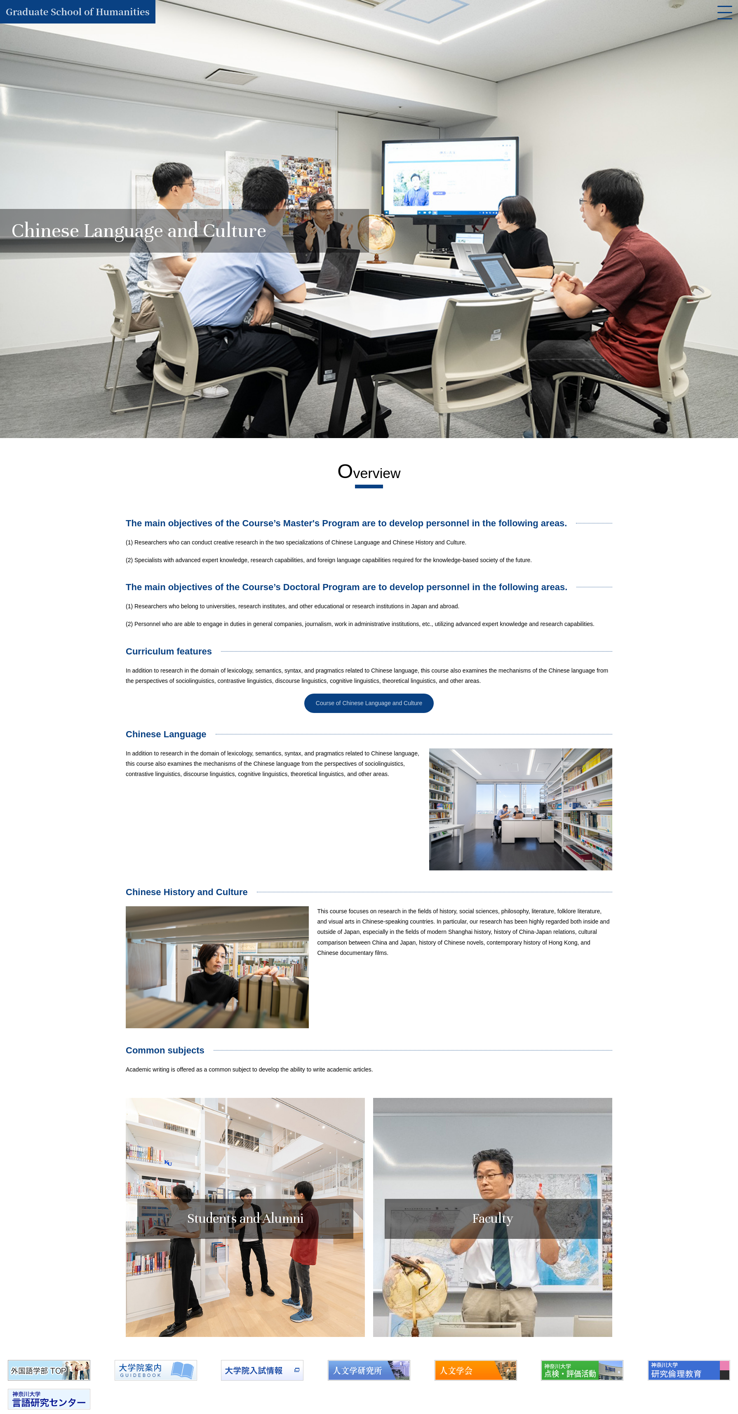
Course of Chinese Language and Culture (369, 703)
